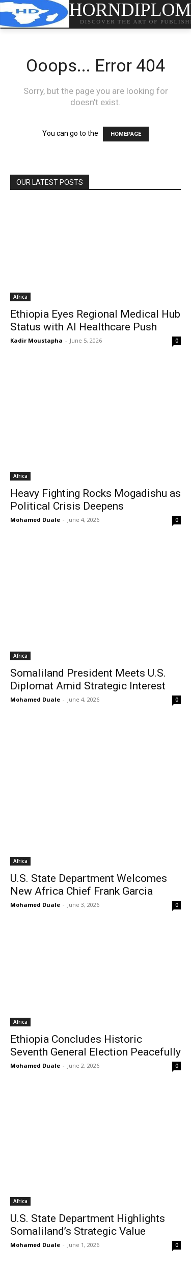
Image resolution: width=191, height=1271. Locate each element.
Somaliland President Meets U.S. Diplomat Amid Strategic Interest (88, 679)
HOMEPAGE (126, 134)
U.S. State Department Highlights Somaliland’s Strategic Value (87, 1224)
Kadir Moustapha (36, 340)
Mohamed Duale (35, 519)
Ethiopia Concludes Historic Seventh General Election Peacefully (95, 1045)
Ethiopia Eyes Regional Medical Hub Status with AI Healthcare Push (95, 320)
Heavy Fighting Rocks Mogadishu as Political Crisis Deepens (95, 499)
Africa (20, 296)
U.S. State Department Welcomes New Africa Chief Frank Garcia (88, 884)
